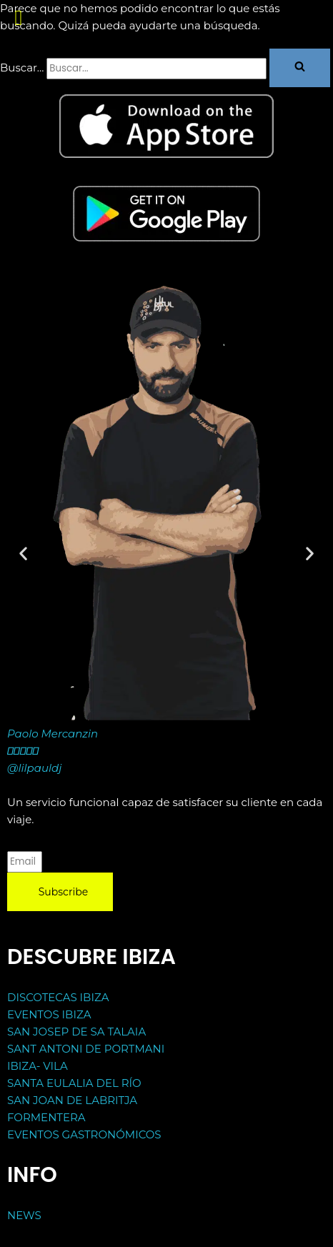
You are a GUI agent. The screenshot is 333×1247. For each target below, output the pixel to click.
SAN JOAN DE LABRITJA (72, 1100)
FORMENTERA (46, 1117)
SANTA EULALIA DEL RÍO (74, 1083)
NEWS (24, 1215)
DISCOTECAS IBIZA (58, 997)
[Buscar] (156, 68)
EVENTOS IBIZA (49, 1014)
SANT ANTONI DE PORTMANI (85, 1048)
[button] (299, 68)
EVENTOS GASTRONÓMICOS (84, 1134)
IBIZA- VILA (37, 1066)
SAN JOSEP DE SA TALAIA (76, 1031)
